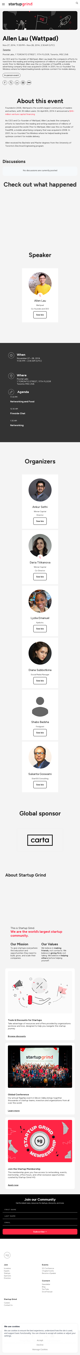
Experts (6, 1271)
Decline (40, 1344)
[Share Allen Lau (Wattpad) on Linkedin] (17, 82)
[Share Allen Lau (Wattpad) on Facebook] (5, 82)
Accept (40, 1340)
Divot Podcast (47, 1292)
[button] (77, 3)
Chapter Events (48, 1271)
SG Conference (48, 1268)
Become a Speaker (49, 1273)
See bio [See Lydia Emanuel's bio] (40, 628)
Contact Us (8, 1305)
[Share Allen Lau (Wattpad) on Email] (23, 82)
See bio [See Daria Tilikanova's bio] (40, 576)
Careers (7, 1303)
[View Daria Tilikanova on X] (40, 557)
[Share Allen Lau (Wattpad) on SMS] (29, 82)
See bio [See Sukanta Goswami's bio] (40, 784)
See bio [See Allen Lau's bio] (40, 315)
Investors (7, 1268)
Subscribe (39, 1231)
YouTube (45, 1289)
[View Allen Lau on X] (40, 296)
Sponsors (7, 1276)
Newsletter (46, 1284)
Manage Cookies (40, 1349)
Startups (7, 1273)
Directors (7, 1278)
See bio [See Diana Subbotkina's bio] (40, 680)
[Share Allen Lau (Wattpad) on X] (11, 82)
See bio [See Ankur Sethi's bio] (40, 521)
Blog (43, 1287)
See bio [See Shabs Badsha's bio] (40, 732)
